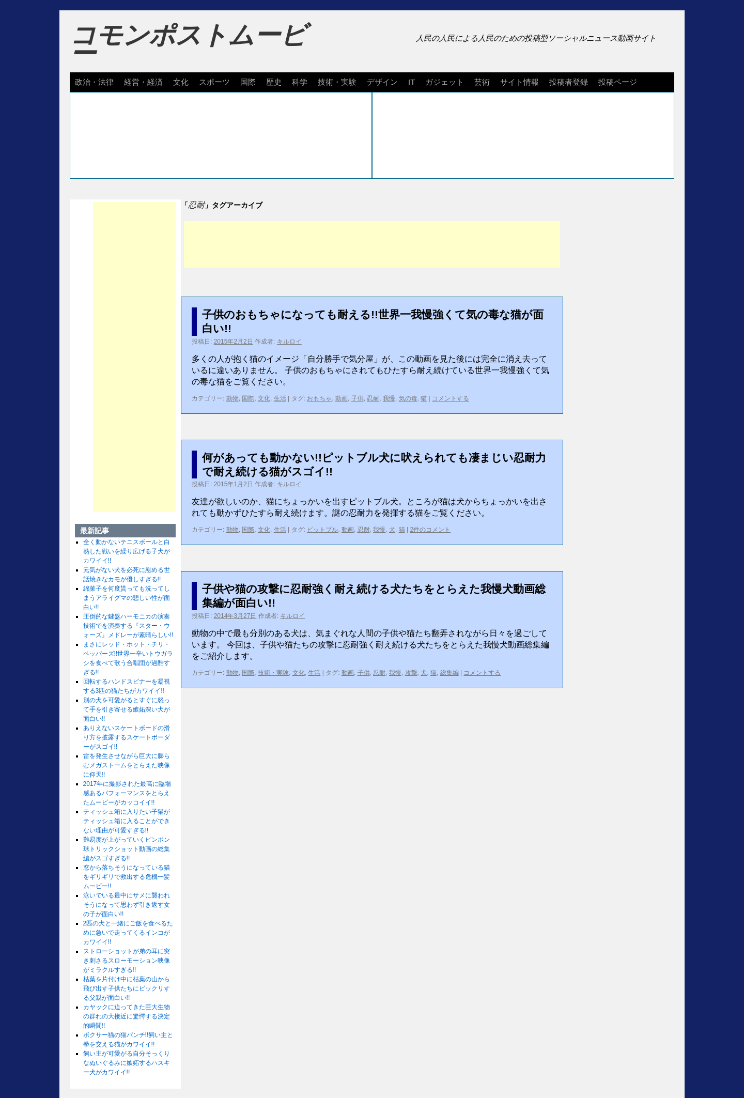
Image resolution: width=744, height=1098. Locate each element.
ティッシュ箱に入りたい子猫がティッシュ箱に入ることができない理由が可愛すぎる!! (126, 821)
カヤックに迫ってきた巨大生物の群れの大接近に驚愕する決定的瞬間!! (126, 1016)
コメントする (450, 398)
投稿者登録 (568, 82)
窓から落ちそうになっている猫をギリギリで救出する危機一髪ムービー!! (126, 877)
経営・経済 (143, 82)
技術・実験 (337, 82)
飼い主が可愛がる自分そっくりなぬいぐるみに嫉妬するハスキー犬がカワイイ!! (126, 1063)
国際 (248, 82)
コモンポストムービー (188, 44)
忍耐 (373, 398)
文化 (181, 82)
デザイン (382, 82)
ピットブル (322, 529)
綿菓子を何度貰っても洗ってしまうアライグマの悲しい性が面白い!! (126, 598)
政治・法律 (94, 82)
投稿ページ (617, 82)
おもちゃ (319, 398)
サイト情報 (519, 82)
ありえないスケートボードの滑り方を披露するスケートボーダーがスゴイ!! (126, 737)
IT (411, 82)
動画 (341, 398)
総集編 (449, 672)
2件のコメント (430, 529)
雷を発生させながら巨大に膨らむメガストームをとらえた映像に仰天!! (126, 765)
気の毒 (408, 398)
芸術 (482, 82)
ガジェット (444, 82)
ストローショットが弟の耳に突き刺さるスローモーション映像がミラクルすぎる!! (126, 960)
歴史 (274, 82)
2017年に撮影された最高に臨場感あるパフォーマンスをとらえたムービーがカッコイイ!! (127, 793)
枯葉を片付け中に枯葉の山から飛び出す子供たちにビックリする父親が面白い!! (126, 988)
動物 (232, 398)
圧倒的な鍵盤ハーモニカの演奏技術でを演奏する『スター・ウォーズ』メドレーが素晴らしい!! (128, 626)
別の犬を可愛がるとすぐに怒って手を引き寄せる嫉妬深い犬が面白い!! (126, 709)
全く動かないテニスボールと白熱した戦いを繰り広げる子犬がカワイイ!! (126, 551)
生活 (280, 398)
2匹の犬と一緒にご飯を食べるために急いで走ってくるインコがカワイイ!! (128, 933)
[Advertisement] (372, 244)
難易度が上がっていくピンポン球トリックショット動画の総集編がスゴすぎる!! (126, 849)
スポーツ (214, 82)
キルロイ (289, 341)
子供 (357, 398)
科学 (299, 82)
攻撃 (411, 672)
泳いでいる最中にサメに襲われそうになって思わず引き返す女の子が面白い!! (126, 905)
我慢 (389, 398)
